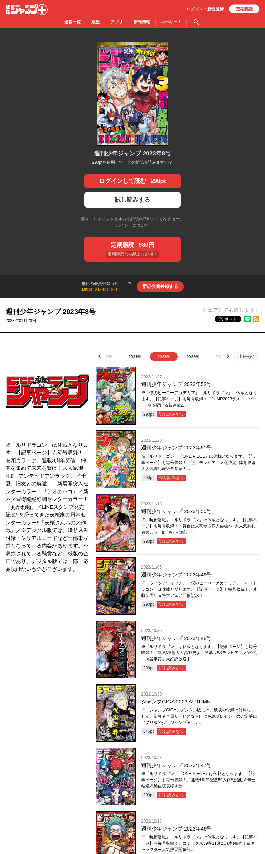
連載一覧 (72, 22)
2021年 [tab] (222, 357)
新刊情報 (142, 22)
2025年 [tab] (106, 357)
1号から (249, 357)
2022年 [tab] (193, 357)
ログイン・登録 (205, 9)
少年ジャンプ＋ (27, 9)
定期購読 (244, 9)
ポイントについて (132, 225)
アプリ (116, 22)
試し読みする (132, 199)
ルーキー (171, 22)
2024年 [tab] (135, 357)
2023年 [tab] (164, 357)
